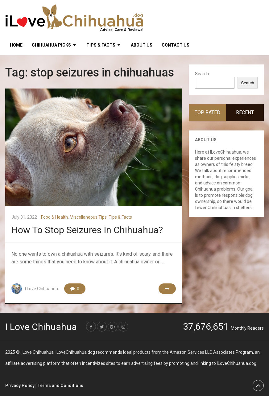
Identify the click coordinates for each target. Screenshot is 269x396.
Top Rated (207, 112)
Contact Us (175, 45)
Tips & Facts (100, 45)
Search (202, 73)
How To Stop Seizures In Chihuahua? (87, 230)
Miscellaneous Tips (88, 217)
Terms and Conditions (60, 385)
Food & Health (54, 217)
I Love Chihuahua (41, 288)
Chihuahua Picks (51, 45)
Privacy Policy (20, 385)
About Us (141, 45)
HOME (16, 45)
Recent (245, 112)
